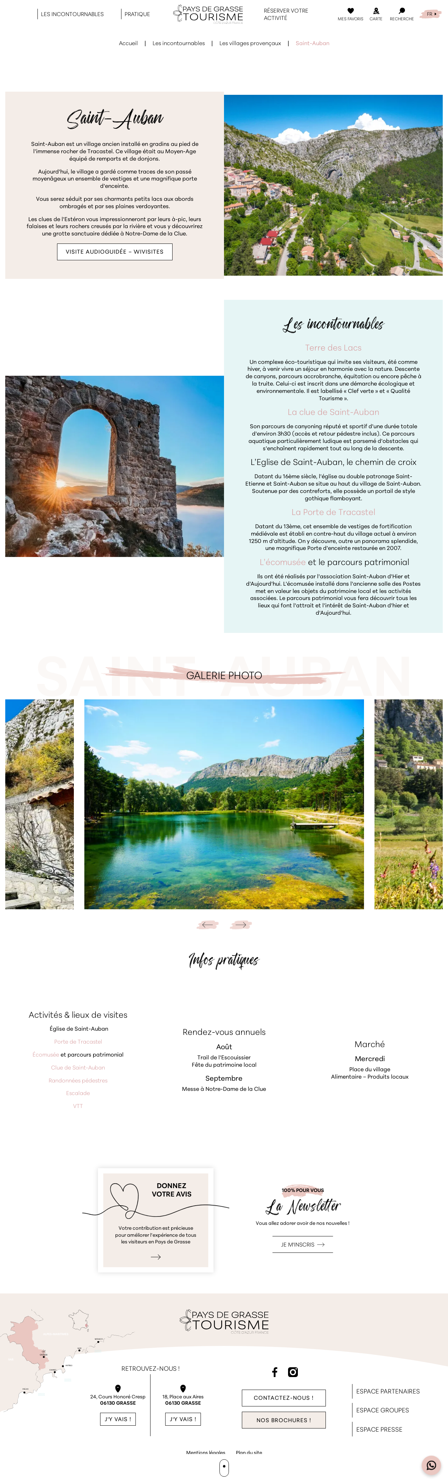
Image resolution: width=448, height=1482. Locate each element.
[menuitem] (430, 14)
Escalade (78, 1093)
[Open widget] (431, 1465)
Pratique (137, 14)
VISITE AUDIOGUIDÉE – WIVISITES (115, 252)
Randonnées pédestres (78, 1081)
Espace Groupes (382, 1410)
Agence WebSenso (225, 1467)
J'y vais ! (118, 1420)
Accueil (128, 44)
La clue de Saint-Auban (333, 413)
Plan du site (249, 1453)
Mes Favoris (350, 19)
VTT (78, 1106)
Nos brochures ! (284, 1421)
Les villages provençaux (250, 44)
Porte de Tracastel (78, 1042)
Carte (376, 19)
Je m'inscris (297, 1245)
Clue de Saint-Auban (78, 1068)
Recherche (402, 19)
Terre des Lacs (333, 348)
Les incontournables (72, 14)
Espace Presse (379, 1430)
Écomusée (46, 1055)
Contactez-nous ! (284, 1398)
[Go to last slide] (207, 925)
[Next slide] (240, 925)
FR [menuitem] (429, 14)
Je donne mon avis (155, 1220)
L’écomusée (283, 563)
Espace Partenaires (388, 1392)
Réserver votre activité (286, 14)
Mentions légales (205, 1453)
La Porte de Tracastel (333, 513)
